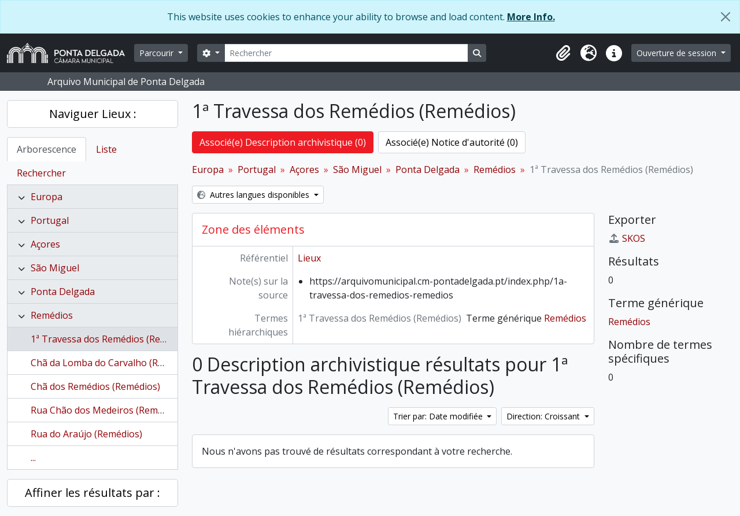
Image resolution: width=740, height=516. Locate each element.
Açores (45, 244)
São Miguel (55, 267)
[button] (563, 53)
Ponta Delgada (63, 291)
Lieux (309, 258)
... (33, 457)
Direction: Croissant (544, 416)
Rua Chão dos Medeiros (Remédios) (107, 410)
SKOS (626, 238)
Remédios (52, 315)
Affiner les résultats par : (92, 492)
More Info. (531, 16)
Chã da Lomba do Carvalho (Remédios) (114, 362)
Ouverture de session (678, 52)
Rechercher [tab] (41, 173)
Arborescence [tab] (46, 149)
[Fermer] (725, 17)
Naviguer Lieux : (92, 113)
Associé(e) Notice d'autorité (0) (452, 142)
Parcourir (157, 52)
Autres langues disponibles (254, 194)
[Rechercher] (346, 53)
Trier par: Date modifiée (439, 416)
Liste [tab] (106, 149)
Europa (46, 196)
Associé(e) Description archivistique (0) (282, 142)
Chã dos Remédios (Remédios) (95, 386)
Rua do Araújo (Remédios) (86, 433)
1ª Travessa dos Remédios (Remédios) (112, 339)
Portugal (50, 220)
